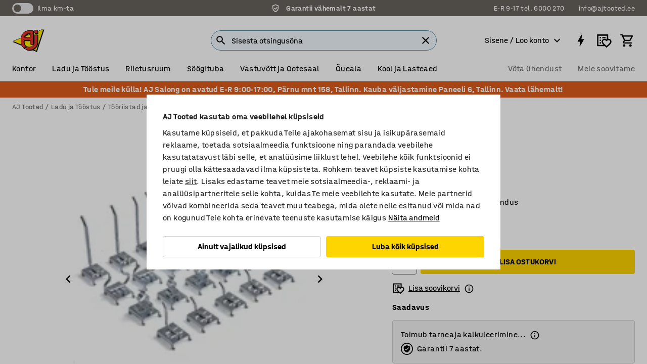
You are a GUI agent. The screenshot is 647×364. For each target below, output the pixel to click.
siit (191, 181)
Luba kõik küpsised (405, 246)
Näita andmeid (414, 217)
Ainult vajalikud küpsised (242, 246)
